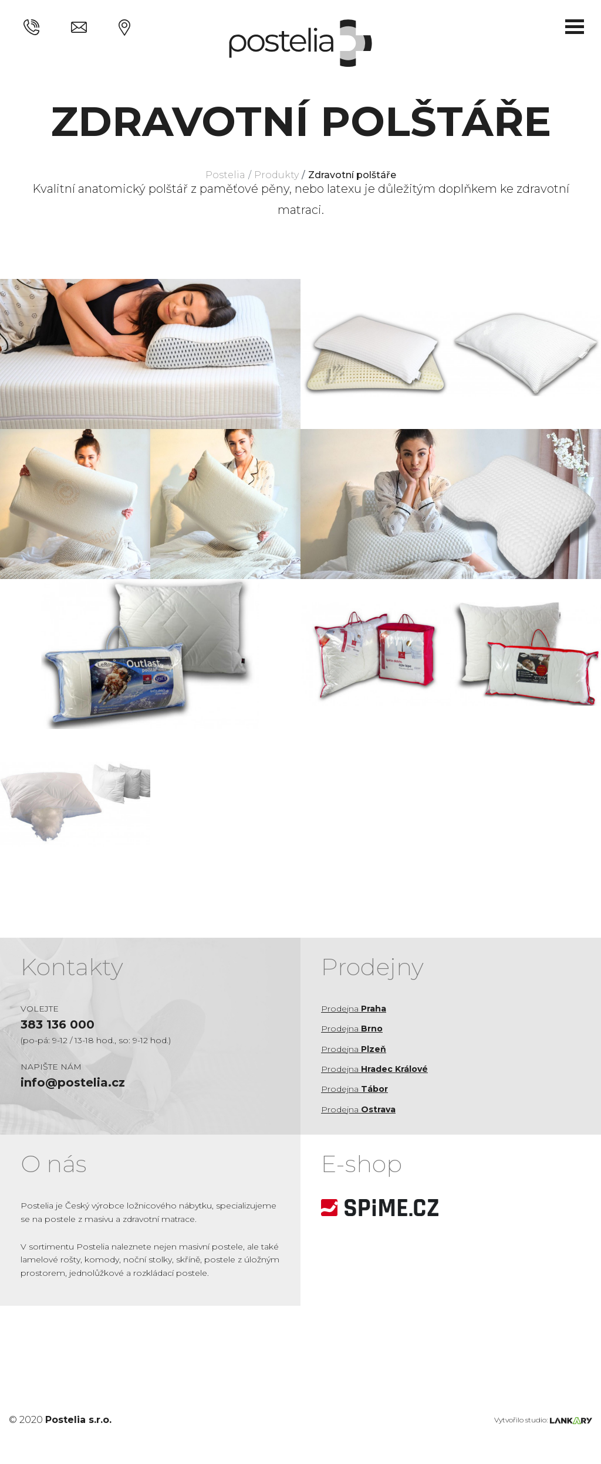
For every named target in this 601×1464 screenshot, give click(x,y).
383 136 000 (57, 1024)
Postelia (225, 175)
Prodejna (353, 1008)
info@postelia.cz (73, 1082)
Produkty (276, 175)
